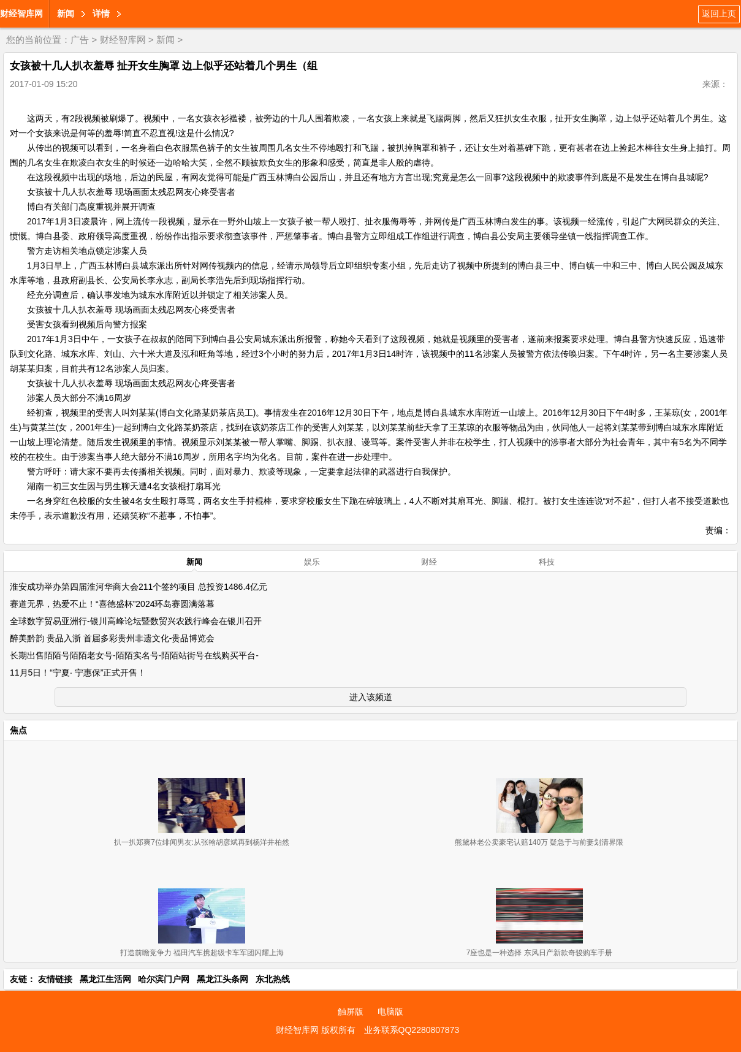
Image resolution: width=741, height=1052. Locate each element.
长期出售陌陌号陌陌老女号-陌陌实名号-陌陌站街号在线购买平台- (134, 655)
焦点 (18, 730)
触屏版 (350, 1011)
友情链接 (55, 979)
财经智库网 (21, 13)
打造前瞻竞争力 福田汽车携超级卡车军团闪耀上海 (202, 952)
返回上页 (719, 13)
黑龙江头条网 (222, 979)
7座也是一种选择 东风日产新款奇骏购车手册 (539, 952)
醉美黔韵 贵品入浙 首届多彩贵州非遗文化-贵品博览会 (112, 638)
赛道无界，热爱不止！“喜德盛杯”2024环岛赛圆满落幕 (112, 604)
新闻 (65, 13)
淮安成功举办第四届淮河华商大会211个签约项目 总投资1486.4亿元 (138, 587)
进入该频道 (370, 697)
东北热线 (273, 979)
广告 (79, 39)
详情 (101, 13)
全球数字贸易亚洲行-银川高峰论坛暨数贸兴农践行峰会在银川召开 (136, 621)
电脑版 (390, 1011)
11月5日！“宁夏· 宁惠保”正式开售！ (78, 672)
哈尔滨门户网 (163, 979)
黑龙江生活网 (105, 979)
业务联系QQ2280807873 (412, 1030)
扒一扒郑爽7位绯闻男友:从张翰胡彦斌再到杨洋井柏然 (201, 842)
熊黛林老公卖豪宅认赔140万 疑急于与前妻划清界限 (539, 842)
